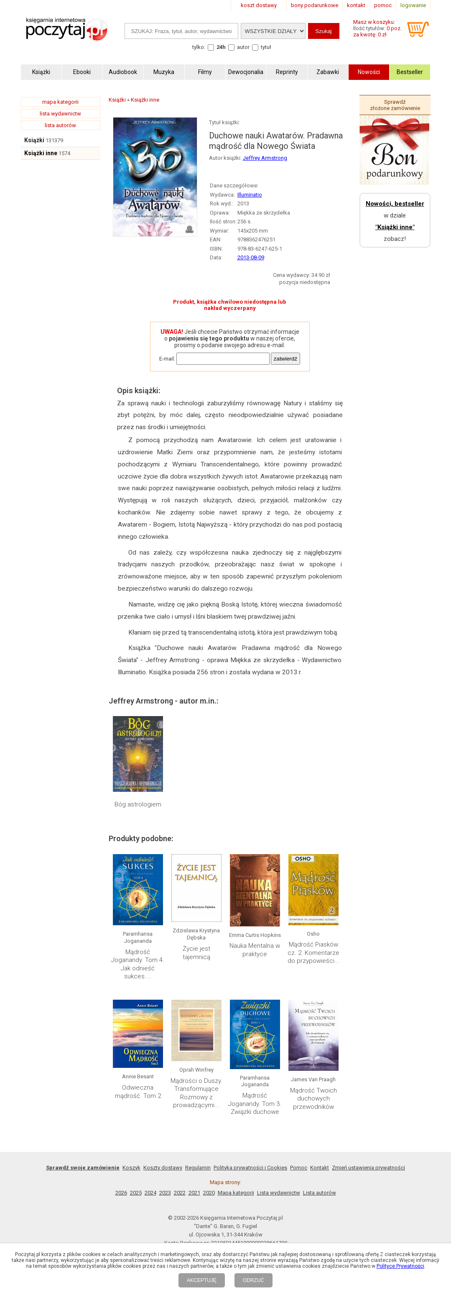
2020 (209, 1193)
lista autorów (60, 125)
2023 (165, 1193)
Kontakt (319, 1167)
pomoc (383, 5)
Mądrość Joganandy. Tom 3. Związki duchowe (254, 1104)
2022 (180, 1193)
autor (243, 47)
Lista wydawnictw (278, 1193)
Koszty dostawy (162, 1167)
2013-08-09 (250, 257)
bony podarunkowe (314, 5)
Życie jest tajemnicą (196, 953)
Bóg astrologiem (138, 804)
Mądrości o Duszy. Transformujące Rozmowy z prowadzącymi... (196, 1093)
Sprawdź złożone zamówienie (395, 105)
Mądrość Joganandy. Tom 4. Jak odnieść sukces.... (137, 964)
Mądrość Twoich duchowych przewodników (313, 1099)
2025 (136, 1193)
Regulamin (198, 1167)
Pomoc (298, 1167)
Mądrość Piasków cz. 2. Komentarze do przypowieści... (313, 953)
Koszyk (131, 1167)
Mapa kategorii (236, 1193)
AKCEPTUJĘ (202, 1280)
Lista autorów (319, 1193)
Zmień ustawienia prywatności (368, 1167)
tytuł (266, 47)
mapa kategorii (60, 102)
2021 (194, 1193)
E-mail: (167, 359)
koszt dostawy (259, 5)
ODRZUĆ (253, 1280)
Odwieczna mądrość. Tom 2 (138, 1092)
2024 (150, 1193)
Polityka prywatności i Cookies (250, 1167)
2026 (121, 1193)
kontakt (356, 5)
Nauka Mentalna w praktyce (254, 950)
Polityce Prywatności (400, 1266)
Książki (34, 140)
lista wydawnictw (60, 113)
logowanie (413, 5)
